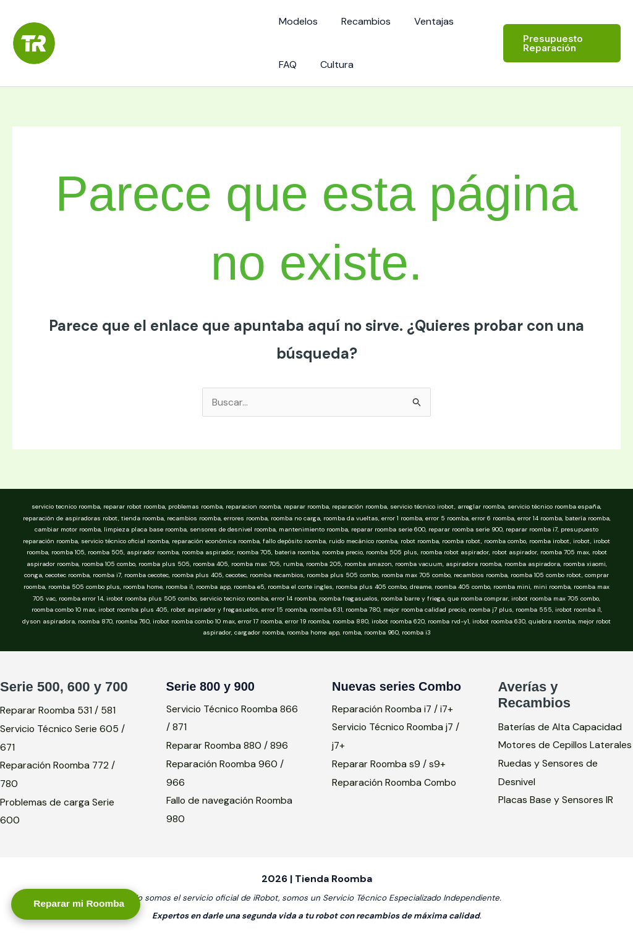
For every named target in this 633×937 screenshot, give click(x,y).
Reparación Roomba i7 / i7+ (394, 708)
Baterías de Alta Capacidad (560, 726)
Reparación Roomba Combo (395, 782)
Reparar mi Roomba (83, 902)
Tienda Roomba (146, 36)
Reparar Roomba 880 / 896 (227, 745)
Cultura (331, 64)
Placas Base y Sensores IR (556, 818)
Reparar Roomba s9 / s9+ (389, 763)
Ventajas (424, 21)
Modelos (296, 21)
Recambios (360, 21)
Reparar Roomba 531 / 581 (58, 710)
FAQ (286, 64)
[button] (559, 43)
